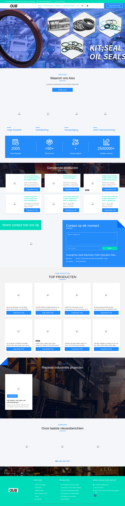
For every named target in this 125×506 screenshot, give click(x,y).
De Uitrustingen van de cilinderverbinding (70, 487)
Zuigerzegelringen (64, 499)
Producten (48, 5)
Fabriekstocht (38, 487)
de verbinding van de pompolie (68, 496)
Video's (57, 5)
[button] (7, 36)
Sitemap (37, 496)
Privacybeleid (38, 499)
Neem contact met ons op (41, 493)
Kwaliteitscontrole (39, 490)
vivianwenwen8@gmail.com (44, 1)
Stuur (110, 248)
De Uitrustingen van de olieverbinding (69, 484)
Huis (39, 5)
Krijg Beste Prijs (32, 189)
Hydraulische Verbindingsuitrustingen (69, 490)
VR (78, 5)
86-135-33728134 (59, 1)
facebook (95, 495)
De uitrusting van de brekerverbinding (69, 493)
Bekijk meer (62, 90)
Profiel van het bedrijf (40, 484)
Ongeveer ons (69, 5)
